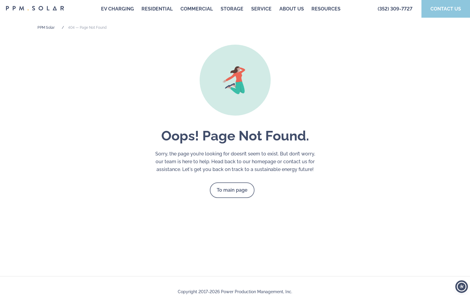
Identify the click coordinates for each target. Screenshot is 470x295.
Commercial (196, 9)
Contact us (445, 9)
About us (291, 9)
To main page (232, 190)
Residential (157, 9)
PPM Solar (46, 27)
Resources (326, 9)
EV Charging (117, 9)
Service (261, 9)
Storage (232, 9)
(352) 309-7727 (395, 9)
